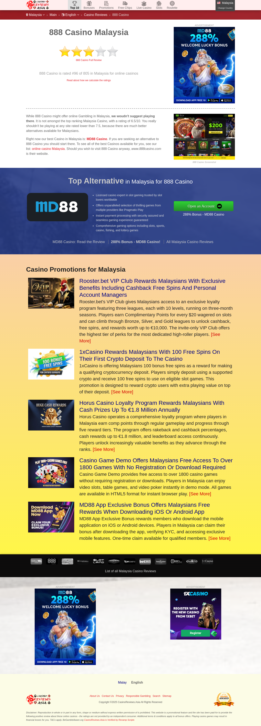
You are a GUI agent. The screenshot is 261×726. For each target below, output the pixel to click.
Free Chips (125, 7)
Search (156, 696)
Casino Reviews (95, 15)
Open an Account (206, 206)
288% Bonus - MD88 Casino (208, 213)
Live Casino (144, 7)
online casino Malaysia (48, 149)
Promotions (106, 7)
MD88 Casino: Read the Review (79, 247)
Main (53, 15)
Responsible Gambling (138, 696)
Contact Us (108, 696)
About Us (95, 696)
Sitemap (166, 696)
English (70, 15)
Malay (122, 682)
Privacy (120, 696)
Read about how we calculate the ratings (89, 80)
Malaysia (35, 15)
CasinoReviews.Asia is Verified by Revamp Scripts (109, 720)
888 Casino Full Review (89, 60)
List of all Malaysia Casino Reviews (130, 571)
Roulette (172, 7)
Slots (159, 7)
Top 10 (74, 7)
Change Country (225, 8)
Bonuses (89, 7)
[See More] (122, 391)
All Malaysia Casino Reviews (189, 247)
